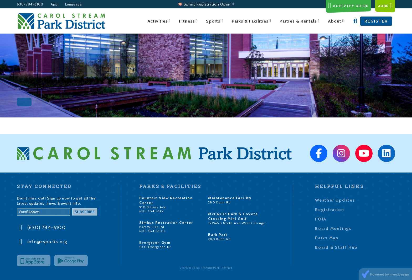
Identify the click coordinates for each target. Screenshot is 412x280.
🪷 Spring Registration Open (206, 4)
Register (376, 21)
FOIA (321, 219)
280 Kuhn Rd (219, 202)
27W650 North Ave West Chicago (237, 223)
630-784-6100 (30, 4)
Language (73, 4)
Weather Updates (335, 200)
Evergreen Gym (154, 242)
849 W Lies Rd (151, 227)
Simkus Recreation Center (166, 222)
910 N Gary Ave (152, 207)
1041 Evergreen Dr (155, 247)
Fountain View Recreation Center (166, 200)
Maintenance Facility (229, 198)
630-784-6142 (151, 211)
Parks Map (327, 237)
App (54, 4)
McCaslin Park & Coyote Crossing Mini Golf (233, 216)
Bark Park (218, 234)
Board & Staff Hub (336, 247)
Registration (329, 209)
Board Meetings (333, 228)
